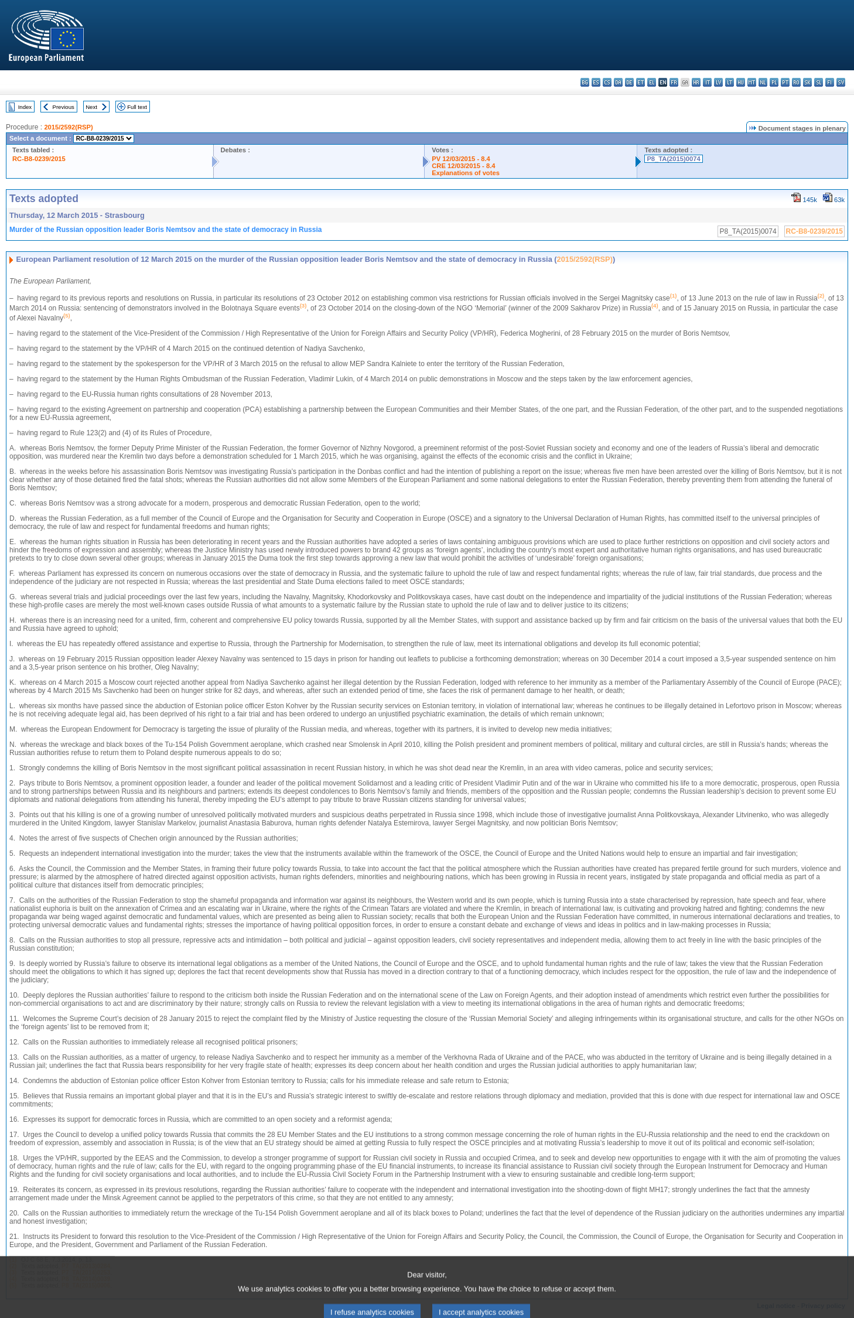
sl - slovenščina (818, 82)
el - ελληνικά (651, 82)
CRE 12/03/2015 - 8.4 (463, 165)
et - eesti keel (640, 82)
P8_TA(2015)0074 (673, 158)
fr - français (673, 82)
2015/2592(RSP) (68, 127)
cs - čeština (607, 82)
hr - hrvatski (696, 82)
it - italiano (707, 82)
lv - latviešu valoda (718, 82)
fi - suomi (829, 82)
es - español (596, 82)
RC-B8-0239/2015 (39, 158)
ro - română (796, 82)
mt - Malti (751, 82)
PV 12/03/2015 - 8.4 (461, 158)
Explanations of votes (466, 172)
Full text (137, 107)
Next (91, 107)
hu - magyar (740, 82)
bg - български (584, 82)
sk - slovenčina (807, 82)
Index (25, 107)
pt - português (785, 82)
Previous (63, 107)
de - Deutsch (629, 82)
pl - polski (774, 82)
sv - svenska (840, 82)
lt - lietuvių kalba (729, 82)
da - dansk (618, 82)
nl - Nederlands (763, 82)
